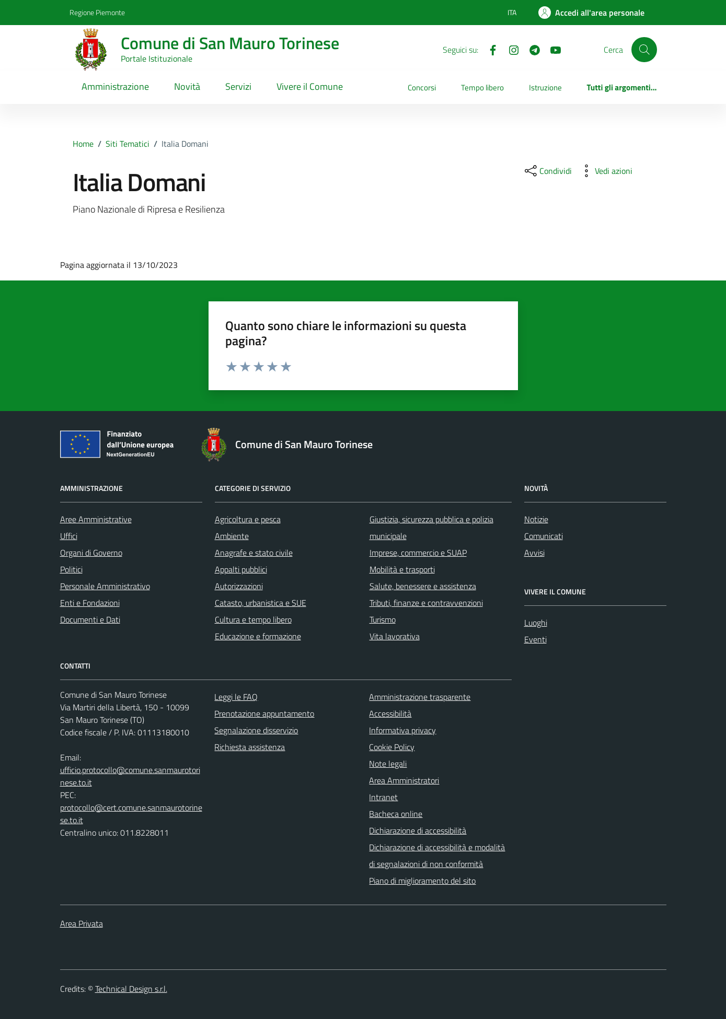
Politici (71, 569)
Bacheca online (395, 813)
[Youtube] (551, 49)
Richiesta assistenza (249, 747)
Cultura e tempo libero (253, 619)
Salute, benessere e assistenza (423, 586)
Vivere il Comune (309, 86)
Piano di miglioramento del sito (422, 880)
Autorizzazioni (239, 586)
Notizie (536, 519)
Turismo (383, 619)
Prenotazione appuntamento (264, 713)
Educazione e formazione (258, 636)
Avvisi (534, 552)
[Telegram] (530, 49)
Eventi (535, 639)
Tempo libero (482, 87)
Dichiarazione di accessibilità (417, 830)
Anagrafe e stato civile (254, 552)
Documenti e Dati (90, 619)
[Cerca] (643, 49)
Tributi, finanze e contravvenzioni (426, 602)
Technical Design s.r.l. (131, 988)
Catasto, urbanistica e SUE (260, 602)
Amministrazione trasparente (419, 696)
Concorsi (422, 87)
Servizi (238, 86)
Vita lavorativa (395, 636)
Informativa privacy (402, 730)
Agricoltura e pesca (248, 519)
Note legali (388, 763)
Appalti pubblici (241, 569)
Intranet (383, 797)
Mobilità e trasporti (402, 569)
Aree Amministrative (96, 519)
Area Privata (81, 923)
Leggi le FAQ (236, 696)
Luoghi (535, 622)
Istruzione (545, 87)
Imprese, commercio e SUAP (418, 552)
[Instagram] (509, 49)
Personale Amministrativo (105, 586)
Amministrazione (115, 86)
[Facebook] (488, 49)
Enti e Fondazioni (90, 602)
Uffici (68, 536)
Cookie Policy (391, 747)
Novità (187, 86)
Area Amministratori (404, 780)
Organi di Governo (91, 552)
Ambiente (232, 536)
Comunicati (543, 536)
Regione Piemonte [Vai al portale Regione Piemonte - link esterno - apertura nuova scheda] (97, 12)
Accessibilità (390, 713)
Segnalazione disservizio (256, 730)
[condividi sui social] (547, 170)
